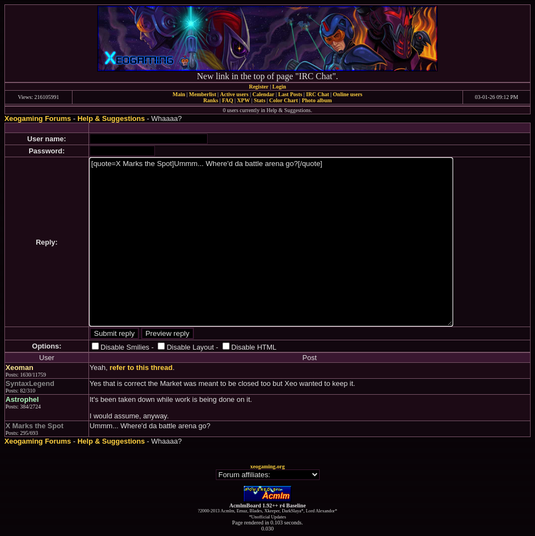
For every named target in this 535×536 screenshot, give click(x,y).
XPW (243, 100)
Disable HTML (253, 347)
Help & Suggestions (111, 118)
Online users (348, 94)
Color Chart (283, 100)
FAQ (227, 100)
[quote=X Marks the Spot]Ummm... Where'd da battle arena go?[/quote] (271, 242)
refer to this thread (140, 367)
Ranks (210, 100)
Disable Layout (190, 347)
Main (178, 94)
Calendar (263, 94)
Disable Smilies (125, 347)
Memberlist (202, 94)
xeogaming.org (267, 466)
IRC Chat (317, 94)
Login (279, 87)
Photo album (317, 100)
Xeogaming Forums (37, 118)
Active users (234, 94)
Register (259, 87)
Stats (259, 100)
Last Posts (290, 94)
